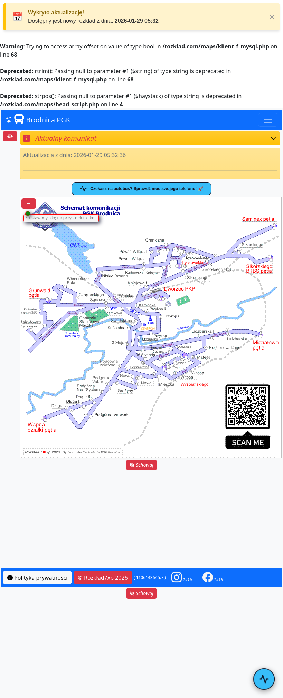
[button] (182, 577)
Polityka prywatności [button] (37, 577)
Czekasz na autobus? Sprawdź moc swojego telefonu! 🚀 (141, 188)
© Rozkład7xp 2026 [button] (103, 577)
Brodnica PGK (38, 119)
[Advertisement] (141, 520)
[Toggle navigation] (267, 120)
